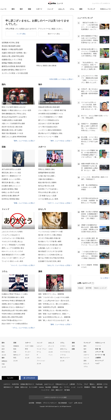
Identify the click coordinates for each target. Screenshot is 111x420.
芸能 (29, 9)
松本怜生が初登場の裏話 (10, 199)
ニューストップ (97, 3)
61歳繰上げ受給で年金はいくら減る (15, 294)
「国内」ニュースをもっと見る (24, 141)
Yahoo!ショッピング (100, 288)
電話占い (92, 384)
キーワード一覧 (100, 355)
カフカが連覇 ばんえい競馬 (48, 199)
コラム (72, 9)
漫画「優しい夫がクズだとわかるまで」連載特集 (54, 320)
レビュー (39, 346)
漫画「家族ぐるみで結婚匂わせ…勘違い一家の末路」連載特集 (54, 314)
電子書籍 (67, 390)
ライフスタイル (65, 352)
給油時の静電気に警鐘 (10, 189)
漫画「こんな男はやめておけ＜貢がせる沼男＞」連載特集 (54, 300)
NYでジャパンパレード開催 (48, 137)
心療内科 (72, 384)
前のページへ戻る (54, 34)
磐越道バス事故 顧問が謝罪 (12, 49)
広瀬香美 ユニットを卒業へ (11, 179)
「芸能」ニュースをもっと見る (24, 203)
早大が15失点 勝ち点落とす (48, 192)
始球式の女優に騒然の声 (10, 196)
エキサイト (106, 3)
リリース (98, 346)
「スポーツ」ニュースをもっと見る (58, 203)
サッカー (28, 352)
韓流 (14, 357)
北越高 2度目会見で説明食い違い (14, 53)
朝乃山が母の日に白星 (46, 186)
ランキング (91, 9)
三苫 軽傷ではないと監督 (47, 196)
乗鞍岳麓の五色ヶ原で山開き (12, 130)
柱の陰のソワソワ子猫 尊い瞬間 (49, 241)
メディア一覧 (99, 352)
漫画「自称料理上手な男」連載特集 (51, 307)
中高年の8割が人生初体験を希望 (13, 314)
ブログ (86, 384)
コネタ (50, 349)
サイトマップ (99, 360)
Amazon (80, 288)
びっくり (51, 346)
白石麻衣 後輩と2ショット (11, 186)
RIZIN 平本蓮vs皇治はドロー (12, 320)
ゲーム (39, 352)
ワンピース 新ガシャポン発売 (12, 261)
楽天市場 (88, 288)
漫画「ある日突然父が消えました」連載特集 (54, 317)
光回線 (17, 387)
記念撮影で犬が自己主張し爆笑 (49, 261)
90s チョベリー (65, 357)
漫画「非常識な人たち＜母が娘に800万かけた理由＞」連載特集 (54, 310)
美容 (106, 387)
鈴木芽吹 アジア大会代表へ (48, 189)
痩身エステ (59, 390)
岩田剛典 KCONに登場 (10, 43)
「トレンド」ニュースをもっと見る (22, 265)
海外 (21, 9)
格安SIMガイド (8, 387)
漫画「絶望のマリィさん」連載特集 (51, 294)
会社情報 (31, 403)
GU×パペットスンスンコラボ (12, 251)
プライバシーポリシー (50, 403)
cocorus (41, 387)
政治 (3, 352)
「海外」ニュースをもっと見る (60, 141)
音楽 (14, 352)
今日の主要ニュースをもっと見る (61, 79)
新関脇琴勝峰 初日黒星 (46, 172)
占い (61, 387)
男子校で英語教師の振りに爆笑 (13, 297)
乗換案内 (87, 387)
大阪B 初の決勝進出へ (46, 179)
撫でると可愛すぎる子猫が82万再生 (51, 258)
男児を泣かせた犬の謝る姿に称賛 (50, 245)
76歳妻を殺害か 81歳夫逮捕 (12, 120)
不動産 (94, 387)
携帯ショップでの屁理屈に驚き (13, 248)
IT (37, 355)
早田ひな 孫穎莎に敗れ (46, 169)
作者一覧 (98, 349)
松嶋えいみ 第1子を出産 (10, 192)
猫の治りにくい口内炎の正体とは (50, 255)
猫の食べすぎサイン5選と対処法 (50, 235)
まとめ (4, 355)
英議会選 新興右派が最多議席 (49, 107)
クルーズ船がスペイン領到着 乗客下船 (52, 110)
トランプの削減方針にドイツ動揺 (50, 117)
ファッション (41, 360)
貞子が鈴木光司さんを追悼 (11, 169)
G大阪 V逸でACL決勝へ (47, 176)
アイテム (79, 384)
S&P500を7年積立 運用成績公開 (13, 300)
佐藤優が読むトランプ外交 (12, 59)
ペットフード (45, 390)
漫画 (80, 9)
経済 (3, 349)
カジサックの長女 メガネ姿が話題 (15, 73)
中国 (3, 364)
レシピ (73, 387)
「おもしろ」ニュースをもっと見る (58, 265)
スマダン (63, 346)
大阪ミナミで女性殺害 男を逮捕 (13, 123)
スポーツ (39, 9)
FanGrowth (39, 384)
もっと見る (104, 278)
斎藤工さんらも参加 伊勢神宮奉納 (14, 137)
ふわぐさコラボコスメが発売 (12, 231)
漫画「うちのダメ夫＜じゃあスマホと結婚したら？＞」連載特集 (54, 297)
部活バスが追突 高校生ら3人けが (14, 107)
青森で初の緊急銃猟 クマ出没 (12, 133)
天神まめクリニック (62, 384)
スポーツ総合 (29, 346)
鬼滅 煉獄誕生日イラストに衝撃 (13, 255)
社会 (3, 346)
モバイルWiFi (33, 387)
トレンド (50, 9)
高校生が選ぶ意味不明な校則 (13, 56)
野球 (26, 349)
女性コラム (63, 349)
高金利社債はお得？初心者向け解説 (14, 310)
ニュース (3, 9)
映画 (14, 349)
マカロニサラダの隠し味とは (12, 241)
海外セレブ (16, 355)
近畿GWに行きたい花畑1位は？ (13, 307)
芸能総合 (16, 346)
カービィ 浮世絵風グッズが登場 (13, 245)
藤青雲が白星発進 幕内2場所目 (13, 66)
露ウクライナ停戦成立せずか (48, 120)
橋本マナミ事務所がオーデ (11, 176)
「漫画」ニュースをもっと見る (60, 324)
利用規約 (38, 403)
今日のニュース (105, 9)
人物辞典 (98, 357)
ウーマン (67, 387)
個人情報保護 (62, 403)
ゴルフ (27, 355)
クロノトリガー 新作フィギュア (13, 258)
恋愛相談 (55, 387)
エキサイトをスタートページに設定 (55, 397)
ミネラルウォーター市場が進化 (13, 238)
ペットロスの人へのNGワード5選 (50, 231)
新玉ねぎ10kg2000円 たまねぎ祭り (14, 117)
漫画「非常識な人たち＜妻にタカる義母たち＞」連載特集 (54, 304)
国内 (13, 9)
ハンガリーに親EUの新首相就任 (49, 130)
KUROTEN (15, 384)
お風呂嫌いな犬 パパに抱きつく (49, 248)
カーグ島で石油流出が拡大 (48, 127)
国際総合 (4, 361)
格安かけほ (24, 387)
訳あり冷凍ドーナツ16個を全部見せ (15, 323)
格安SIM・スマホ (102, 384)
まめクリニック (49, 384)
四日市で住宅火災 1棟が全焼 (12, 127)
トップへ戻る (21, 34)
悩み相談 (48, 387)
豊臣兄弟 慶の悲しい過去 (11, 182)
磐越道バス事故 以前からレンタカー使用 (16, 110)
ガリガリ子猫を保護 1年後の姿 (49, 238)
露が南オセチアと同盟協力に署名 (50, 133)
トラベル (63, 355)
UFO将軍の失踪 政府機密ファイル (50, 113)
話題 (73, 349)
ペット (50, 355)
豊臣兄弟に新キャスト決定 (11, 172)
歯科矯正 (100, 387)
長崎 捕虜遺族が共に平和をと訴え (14, 113)
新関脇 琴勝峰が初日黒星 (11, 63)
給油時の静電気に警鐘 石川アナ (14, 70)
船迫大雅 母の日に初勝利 (47, 182)
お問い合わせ (78, 403)
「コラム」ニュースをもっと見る (23, 328)
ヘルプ (97, 363)
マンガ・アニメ (41, 349)
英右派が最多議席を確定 (11, 46)
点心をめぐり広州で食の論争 (48, 123)
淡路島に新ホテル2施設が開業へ (13, 304)
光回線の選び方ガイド (27, 384)
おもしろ (61, 9)
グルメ (39, 357)
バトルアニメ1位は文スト (11, 235)
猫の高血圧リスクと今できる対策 (50, 251)
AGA (52, 390)
